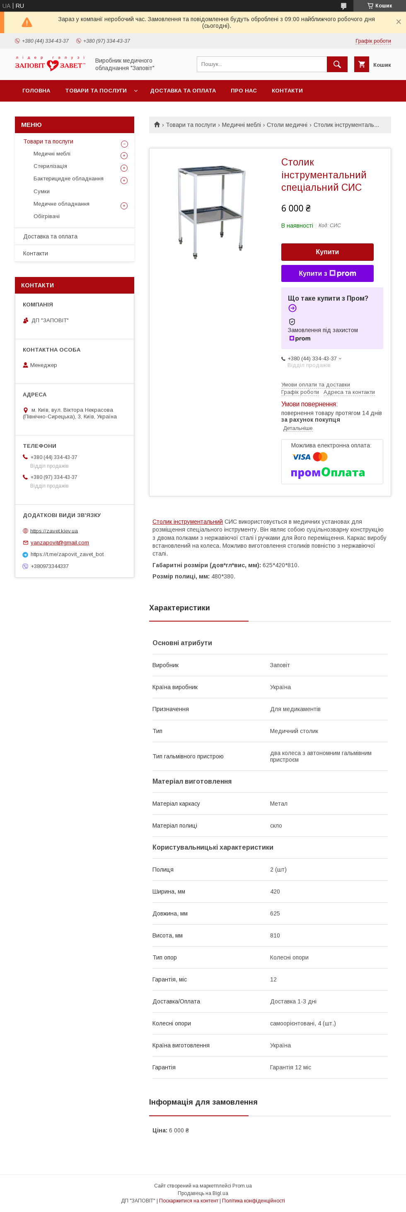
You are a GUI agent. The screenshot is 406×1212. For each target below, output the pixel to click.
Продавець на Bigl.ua (203, 1193)
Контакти (287, 90)
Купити (327, 251)
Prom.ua (242, 1186)
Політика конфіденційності (253, 1201)
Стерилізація (50, 166)
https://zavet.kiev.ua (54, 530)
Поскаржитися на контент (188, 1201)
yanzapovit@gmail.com (60, 542)
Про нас (244, 90)
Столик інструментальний (187, 521)
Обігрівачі (47, 216)
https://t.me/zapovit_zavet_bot (67, 554)
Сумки (42, 191)
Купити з (327, 273)
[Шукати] (337, 64)
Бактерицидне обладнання (69, 178)
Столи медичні (287, 124)
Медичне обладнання (61, 204)
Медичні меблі (241, 124)
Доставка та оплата (183, 90)
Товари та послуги (96, 90)
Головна (36, 90)
